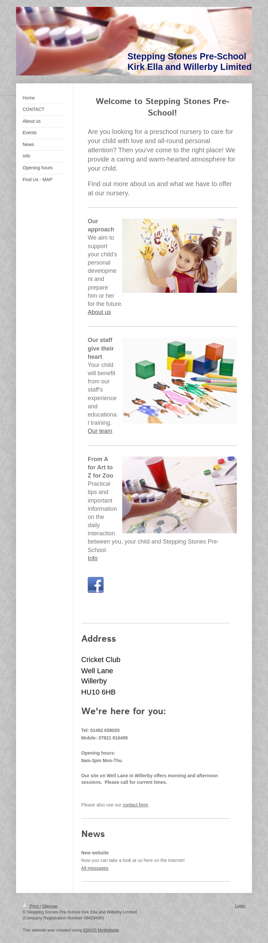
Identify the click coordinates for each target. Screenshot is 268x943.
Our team (100, 431)
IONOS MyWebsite (101, 930)
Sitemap (50, 906)
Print (31, 906)
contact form (135, 804)
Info (93, 558)
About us (99, 312)
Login (240, 905)
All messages (94, 868)
